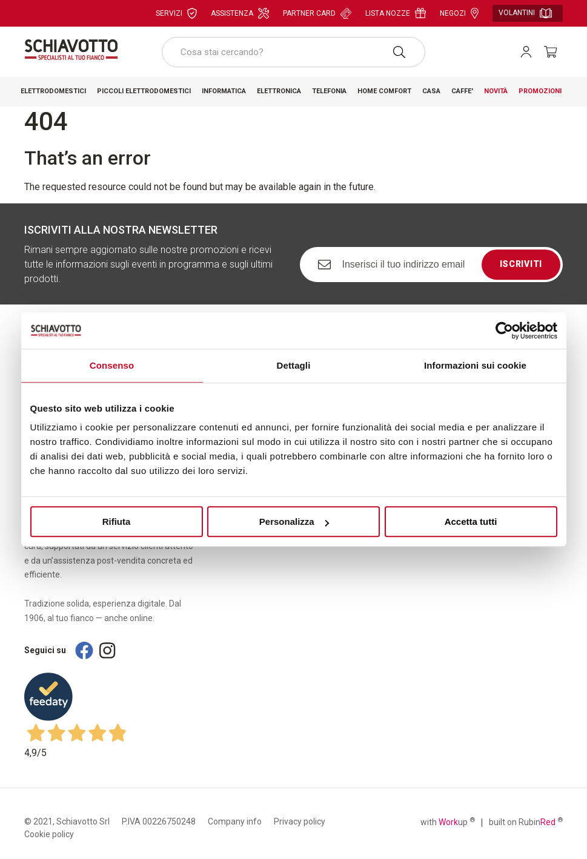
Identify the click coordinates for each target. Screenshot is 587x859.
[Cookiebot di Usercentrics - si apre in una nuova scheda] (504, 330)
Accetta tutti (471, 521)
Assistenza (240, 13)
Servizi (176, 13)
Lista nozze (395, 13)
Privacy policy (299, 821)
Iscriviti (521, 264)
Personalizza (294, 521)
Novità (496, 91)
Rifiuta (116, 521)
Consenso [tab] (112, 365)
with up (447, 821)
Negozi (459, 13)
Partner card (317, 13)
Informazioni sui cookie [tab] (475, 365)
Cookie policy (49, 834)
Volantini (525, 13)
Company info (235, 821)
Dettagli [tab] (294, 365)
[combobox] (293, 52)
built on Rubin (526, 821)
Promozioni (540, 91)
